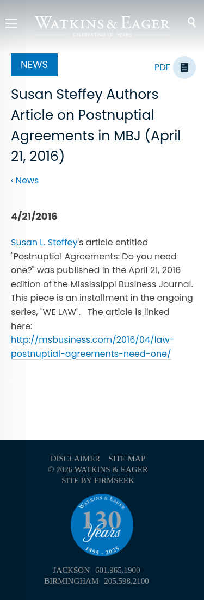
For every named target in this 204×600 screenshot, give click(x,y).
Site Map (126, 458)
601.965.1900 (117, 570)
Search (185, 22)
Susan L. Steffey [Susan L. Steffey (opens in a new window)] (44, 242)
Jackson (71, 570)
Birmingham (71, 581)
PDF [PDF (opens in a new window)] (162, 67)
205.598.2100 (126, 581)
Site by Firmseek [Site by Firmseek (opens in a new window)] (97, 480)
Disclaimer (76, 458)
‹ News (25, 180)
